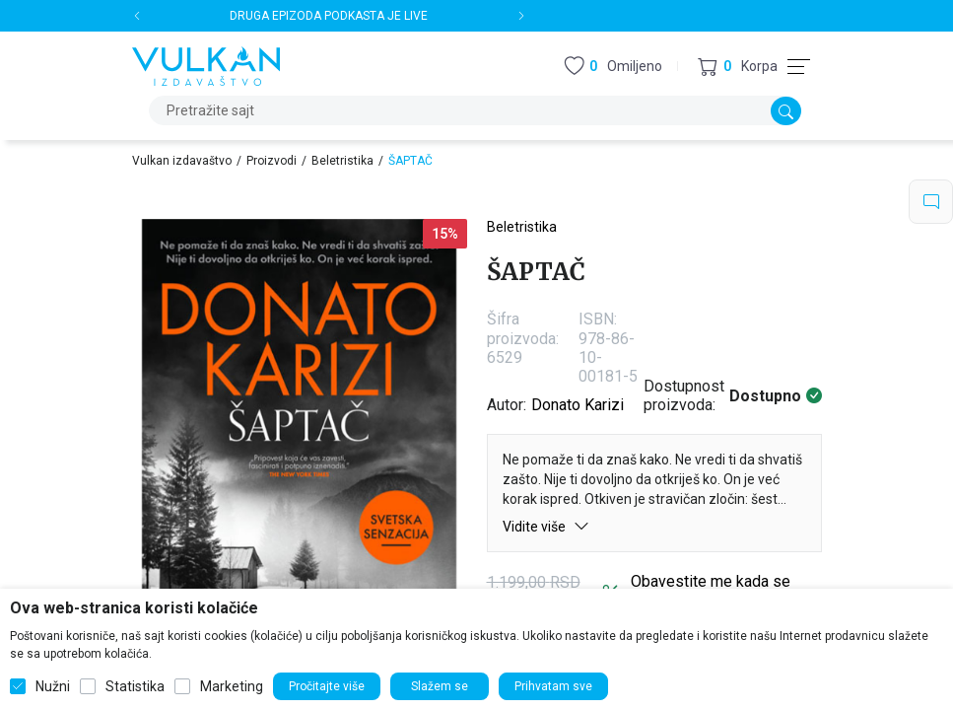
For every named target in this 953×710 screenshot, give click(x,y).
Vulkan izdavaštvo (182, 161)
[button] (738, 66)
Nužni (52, 686)
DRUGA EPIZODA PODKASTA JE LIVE (329, 16)
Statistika (135, 686)
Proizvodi (271, 161)
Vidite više (546, 526)
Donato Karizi (577, 404)
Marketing (231, 686)
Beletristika (342, 161)
